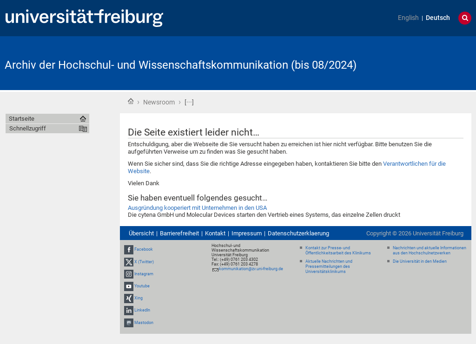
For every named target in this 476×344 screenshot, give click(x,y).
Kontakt (215, 233)
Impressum (246, 233)
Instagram (143, 274)
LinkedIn (142, 310)
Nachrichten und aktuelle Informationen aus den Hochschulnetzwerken (429, 250)
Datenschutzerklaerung (298, 233)
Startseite (130, 101)
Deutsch (438, 18)
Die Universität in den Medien (420, 261)
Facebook (143, 249)
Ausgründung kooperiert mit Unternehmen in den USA (197, 207)
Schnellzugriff (27, 128)
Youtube (142, 286)
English (408, 18)
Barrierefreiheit (179, 233)
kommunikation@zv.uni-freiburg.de (251, 268)
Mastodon (143, 322)
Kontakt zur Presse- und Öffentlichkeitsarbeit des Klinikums (338, 250)
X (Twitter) (144, 262)
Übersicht (141, 233)
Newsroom (159, 102)
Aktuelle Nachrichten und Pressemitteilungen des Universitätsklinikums (328, 266)
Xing (138, 298)
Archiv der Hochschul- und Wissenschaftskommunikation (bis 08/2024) (181, 64)
